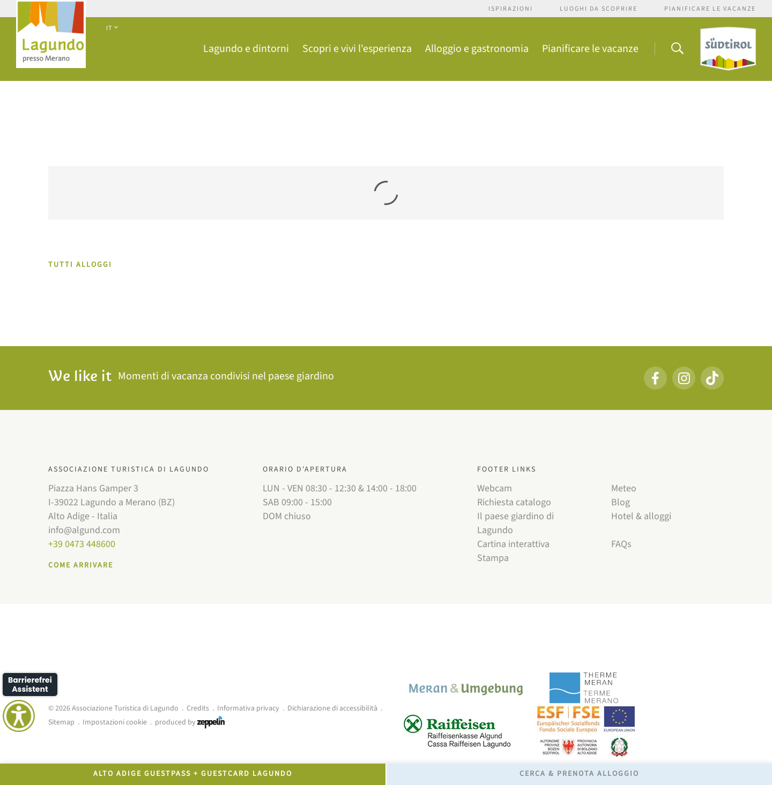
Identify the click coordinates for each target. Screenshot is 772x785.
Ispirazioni (510, 8)
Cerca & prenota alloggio (579, 773)
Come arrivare (80, 565)
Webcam (494, 488)
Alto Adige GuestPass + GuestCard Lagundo (192, 773)
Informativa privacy (248, 708)
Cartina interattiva (513, 544)
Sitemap (61, 722)
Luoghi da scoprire (598, 8)
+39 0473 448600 (81, 544)
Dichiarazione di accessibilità (332, 708)
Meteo (623, 488)
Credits (198, 708)
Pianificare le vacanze (710, 8)
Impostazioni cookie (115, 722)
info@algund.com (84, 530)
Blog (620, 502)
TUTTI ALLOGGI (80, 264)
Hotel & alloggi (641, 516)
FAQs (621, 544)
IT (111, 28)
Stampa (493, 558)
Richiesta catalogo (514, 502)
